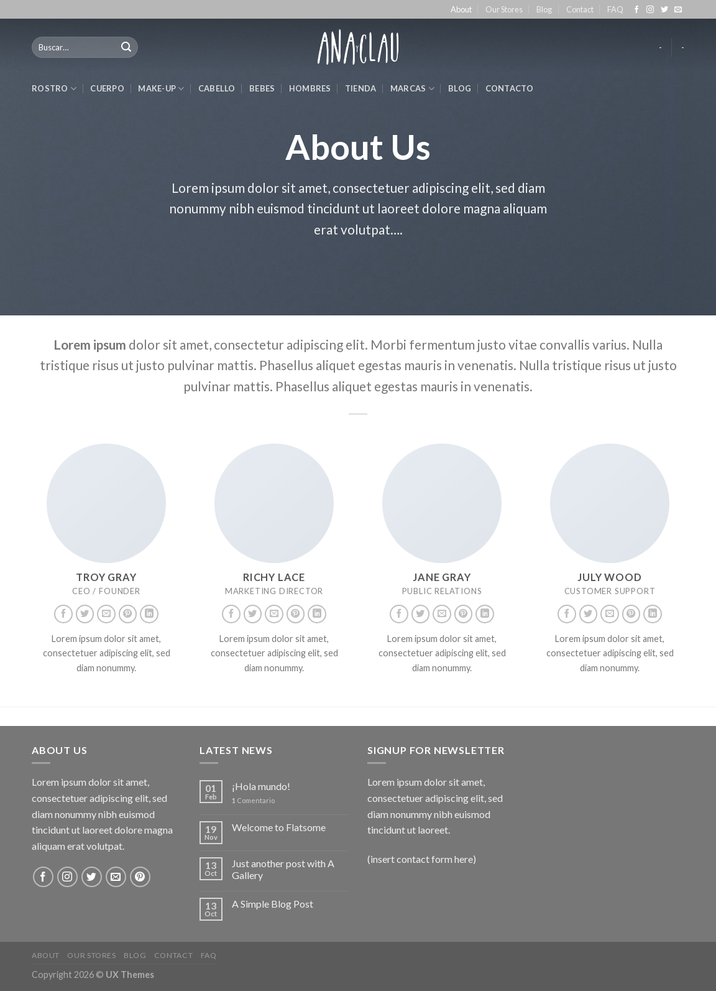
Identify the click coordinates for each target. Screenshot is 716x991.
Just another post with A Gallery (283, 869)
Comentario (253, 800)
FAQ (615, 9)
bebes (262, 88)
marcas (412, 89)
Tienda (361, 88)
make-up (161, 89)
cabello (217, 88)
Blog (544, 9)
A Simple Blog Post (272, 904)
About (461, 9)
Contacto (509, 88)
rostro (54, 89)
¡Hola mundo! (261, 786)
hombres (310, 88)
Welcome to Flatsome (279, 827)
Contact (580, 9)
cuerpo (107, 88)
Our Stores (504, 9)
